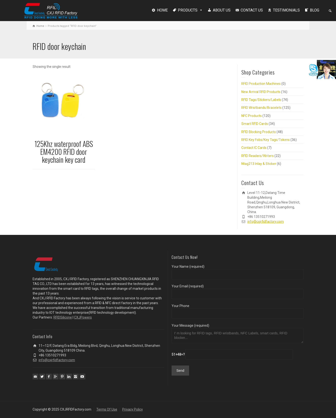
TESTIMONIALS (286, 10)
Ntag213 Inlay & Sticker (258, 164)
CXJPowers (83, 317)
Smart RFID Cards (254, 124)
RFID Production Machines (261, 84)
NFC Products (251, 116)
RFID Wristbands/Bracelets (261, 108)
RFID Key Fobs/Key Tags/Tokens (265, 140)
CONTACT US (252, 10)
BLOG (314, 10)
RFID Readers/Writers (257, 156)
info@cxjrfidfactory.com (265, 221)
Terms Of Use (106, 409)
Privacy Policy (132, 409)
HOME (162, 10)
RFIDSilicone (62, 317)
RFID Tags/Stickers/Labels (261, 100)
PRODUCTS (187, 10)
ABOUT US (222, 10)
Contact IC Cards (253, 148)
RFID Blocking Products (258, 132)
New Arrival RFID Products (260, 92)
